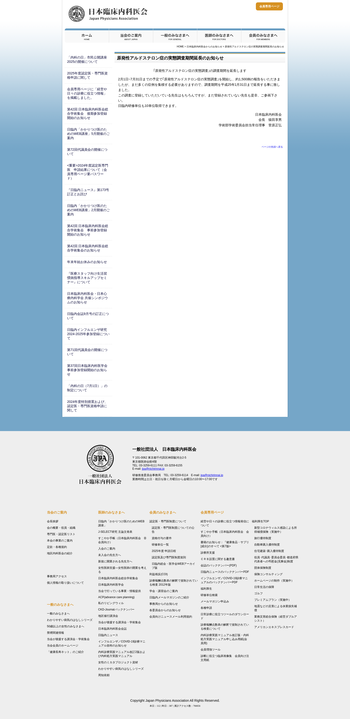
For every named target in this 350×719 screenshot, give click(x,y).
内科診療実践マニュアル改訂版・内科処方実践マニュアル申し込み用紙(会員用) (225, 639)
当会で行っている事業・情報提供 (119, 591)
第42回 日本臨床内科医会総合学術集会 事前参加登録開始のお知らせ (87, 230)
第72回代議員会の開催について (87, 152)
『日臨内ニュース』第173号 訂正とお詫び (89, 192)
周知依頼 (104, 675)
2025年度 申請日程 (164, 551)
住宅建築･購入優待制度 (269, 551)
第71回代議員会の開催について (87, 352)
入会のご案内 (106, 548)
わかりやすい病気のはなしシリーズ (69, 620)
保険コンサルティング (268, 574)
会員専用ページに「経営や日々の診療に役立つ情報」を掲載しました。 (87, 93)
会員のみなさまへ (263, 35)
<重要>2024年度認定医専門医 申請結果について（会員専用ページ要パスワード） (87, 172)
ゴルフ (258, 593)
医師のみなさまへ (219, 35)
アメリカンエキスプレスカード (274, 627)
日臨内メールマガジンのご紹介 (169, 597)
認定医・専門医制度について (167, 521)
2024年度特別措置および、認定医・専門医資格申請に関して (87, 406)
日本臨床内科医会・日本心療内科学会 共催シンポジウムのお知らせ (87, 298)
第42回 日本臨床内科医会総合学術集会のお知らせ (87, 248)
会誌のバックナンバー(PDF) (219, 565)
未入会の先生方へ (109, 555)
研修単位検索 (209, 595)
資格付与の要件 (162, 538)
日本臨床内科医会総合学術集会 (118, 578)
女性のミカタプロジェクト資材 (118, 662)
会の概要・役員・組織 (61, 527)
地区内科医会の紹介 (60, 553)
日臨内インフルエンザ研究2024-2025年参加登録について (88, 334)
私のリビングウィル (111, 603)
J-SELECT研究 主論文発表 (115, 531)
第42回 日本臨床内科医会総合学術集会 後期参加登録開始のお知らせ (87, 113)
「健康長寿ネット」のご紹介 (65, 652)
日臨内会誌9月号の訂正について (88, 316)
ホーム (87, 35)
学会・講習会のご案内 (163, 591)
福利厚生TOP (260, 521)
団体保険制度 (262, 567)
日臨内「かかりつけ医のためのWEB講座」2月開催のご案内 (88, 210)
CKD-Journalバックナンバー (116, 609)
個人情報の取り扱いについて (65, 582)
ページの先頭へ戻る (272, 147)
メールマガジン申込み (215, 601)
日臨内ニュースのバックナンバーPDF (225, 571)
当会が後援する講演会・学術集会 (68, 639)
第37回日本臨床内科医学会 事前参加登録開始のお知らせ (89, 370)
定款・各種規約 (57, 547)
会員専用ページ (269, 6)
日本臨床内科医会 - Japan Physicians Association (108, 13)
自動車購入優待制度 (267, 544)
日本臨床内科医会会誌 (112, 628)
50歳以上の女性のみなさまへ (65, 626)
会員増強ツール (211, 649)
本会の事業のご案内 (60, 540)
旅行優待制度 (262, 538)
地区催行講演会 (108, 616)
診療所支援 (208, 552)
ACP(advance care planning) (116, 597)
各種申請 (206, 608)
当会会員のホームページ (62, 645)
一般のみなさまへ (175, 35)
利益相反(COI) (158, 574)
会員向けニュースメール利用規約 (170, 616)
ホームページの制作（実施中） (274, 580)
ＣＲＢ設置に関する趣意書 (218, 559)
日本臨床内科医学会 (111, 584)
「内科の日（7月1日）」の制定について (87, 388)
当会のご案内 (131, 35)
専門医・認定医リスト (61, 534)
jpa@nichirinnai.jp (153, 468)
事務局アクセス (57, 576)
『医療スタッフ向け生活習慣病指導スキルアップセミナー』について (87, 278)
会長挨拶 (52, 521)
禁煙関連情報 (55, 632)
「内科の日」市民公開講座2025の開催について (87, 59)
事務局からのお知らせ (163, 603)
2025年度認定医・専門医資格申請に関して (87, 75)
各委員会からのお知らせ (165, 610)
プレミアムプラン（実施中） (272, 599)
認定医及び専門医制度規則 (169, 557)
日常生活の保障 (264, 587)
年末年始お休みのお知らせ (87, 262)
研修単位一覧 (160, 544)
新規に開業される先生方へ (115, 561)
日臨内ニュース (108, 635)
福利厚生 (206, 588)
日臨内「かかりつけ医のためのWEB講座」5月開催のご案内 (88, 133)
